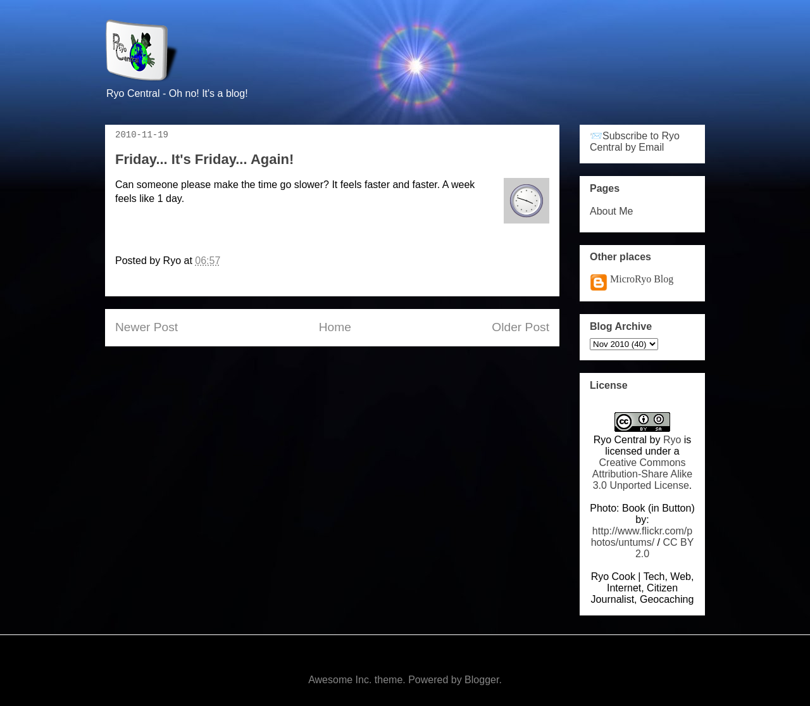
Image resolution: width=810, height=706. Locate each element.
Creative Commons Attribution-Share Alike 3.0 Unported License (642, 474)
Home (335, 327)
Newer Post (146, 327)
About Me (611, 211)
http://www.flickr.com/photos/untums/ (642, 537)
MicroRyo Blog (641, 279)
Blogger (481, 679)
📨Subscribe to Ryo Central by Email (635, 141)
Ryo (672, 439)
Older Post (520, 327)
